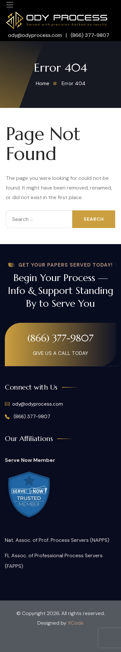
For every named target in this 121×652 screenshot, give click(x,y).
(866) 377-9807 (90, 35)
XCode (76, 623)
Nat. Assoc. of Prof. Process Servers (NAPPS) (57, 540)
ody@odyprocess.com (35, 35)
